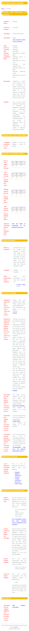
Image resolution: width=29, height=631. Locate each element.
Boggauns (17, 472)
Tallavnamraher (18, 483)
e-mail (15, 627)
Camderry (17, 477)
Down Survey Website (19, 405)
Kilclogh (15, 313)
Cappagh (17, 478)
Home (2, 8)
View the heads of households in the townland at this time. (18, 225)
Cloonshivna (18, 480)
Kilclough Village (21, 284)
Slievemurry (18, 482)
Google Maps (16, 421)
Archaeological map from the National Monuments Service (19, 449)
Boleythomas (18, 475)
